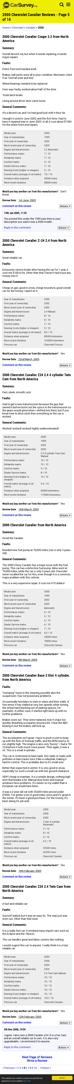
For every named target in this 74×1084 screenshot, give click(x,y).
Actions (65, 206)
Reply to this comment (17, 227)
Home (6, 27)
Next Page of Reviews (37, 1057)
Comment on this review (16, 206)
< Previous (8, 1067)
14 (41, 1067)
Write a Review (37, 1060)
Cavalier (30, 27)
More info (27, 1081)
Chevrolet (17, 27)
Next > (47, 1067)
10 (35, 1067)
